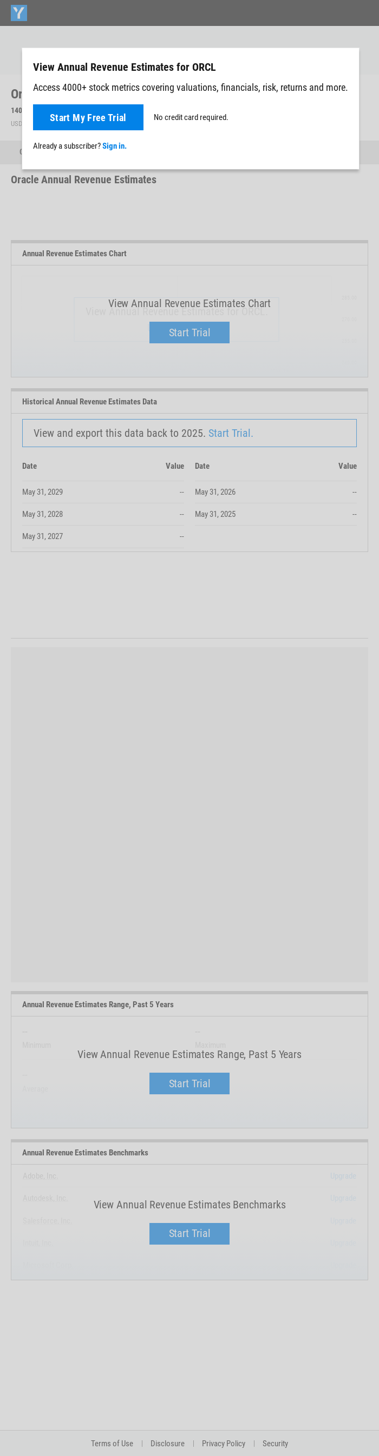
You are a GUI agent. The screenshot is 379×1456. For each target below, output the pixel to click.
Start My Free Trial (88, 117)
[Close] (344, 66)
